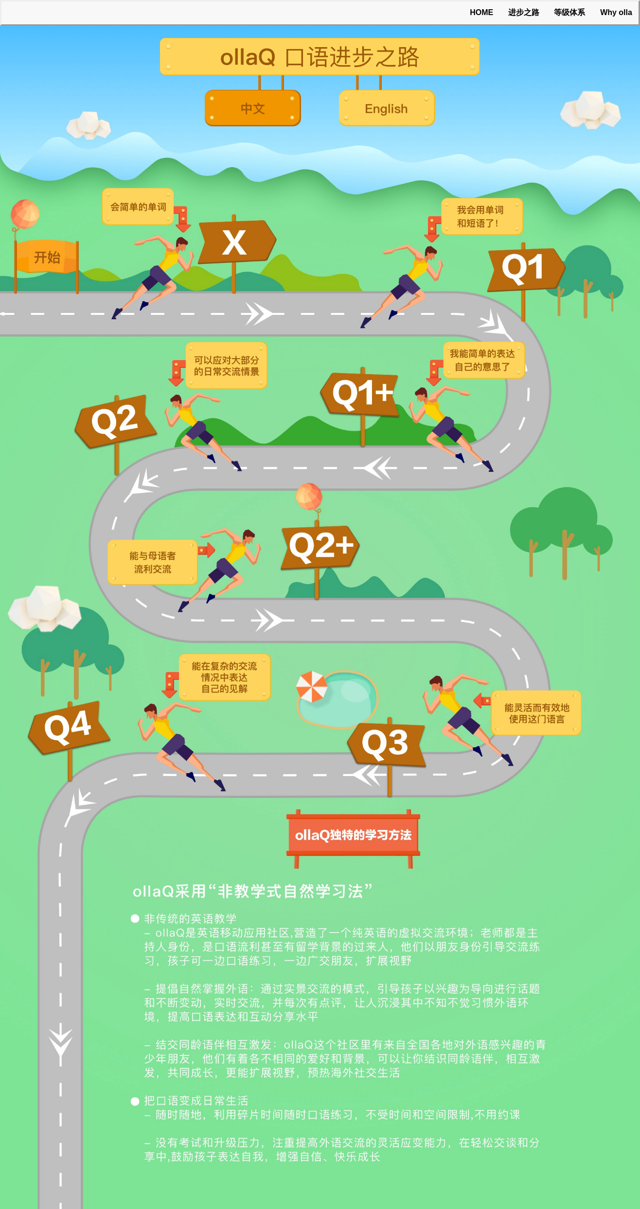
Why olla (616, 12)
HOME (481, 12)
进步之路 (523, 12)
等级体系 (569, 12)
